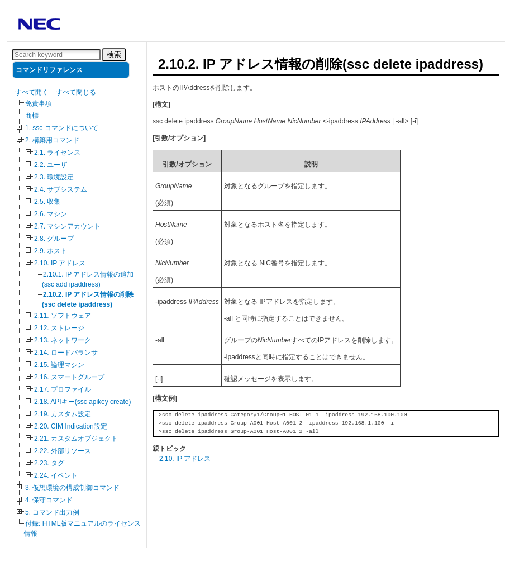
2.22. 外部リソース (62, 451)
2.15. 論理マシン (59, 365)
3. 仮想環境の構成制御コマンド (72, 488)
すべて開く (32, 92)
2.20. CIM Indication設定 (70, 426)
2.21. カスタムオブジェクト (76, 438)
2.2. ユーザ (50, 165)
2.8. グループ (54, 238)
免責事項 (38, 103)
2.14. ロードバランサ (66, 352)
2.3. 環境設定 (54, 177)
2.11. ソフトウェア (62, 316)
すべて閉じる (76, 92)
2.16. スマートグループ (69, 377)
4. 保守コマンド (49, 500)
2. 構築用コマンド (52, 140)
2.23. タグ (49, 463)
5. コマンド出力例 (52, 512)
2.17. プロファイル (62, 389)
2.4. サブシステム (60, 189)
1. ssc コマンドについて (61, 128)
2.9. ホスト (50, 251)
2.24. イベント (56, 475)
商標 (32, 116)
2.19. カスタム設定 (62, 414)
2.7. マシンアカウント (67, 226)
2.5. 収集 (47, 202)
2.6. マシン (50, 214)
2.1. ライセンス (57, 152)
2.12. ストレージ (59, 328)
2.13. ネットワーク (62, 340)
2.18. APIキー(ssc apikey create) (82, 402)
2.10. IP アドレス (59, 263)
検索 (114, 54)
